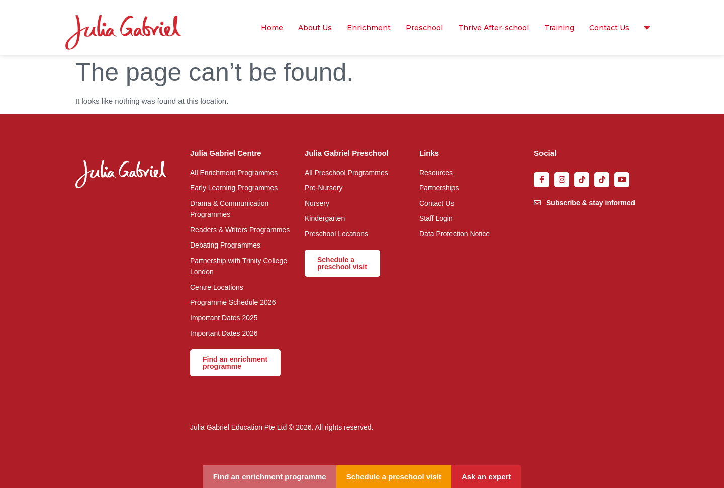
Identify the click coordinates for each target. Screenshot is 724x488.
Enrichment (369, 27)
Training (559, 27)
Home (272, 27)
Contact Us (609, 27)
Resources (644, 28)
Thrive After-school (493, 27)
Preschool (424, 27)
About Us (315, 27)
